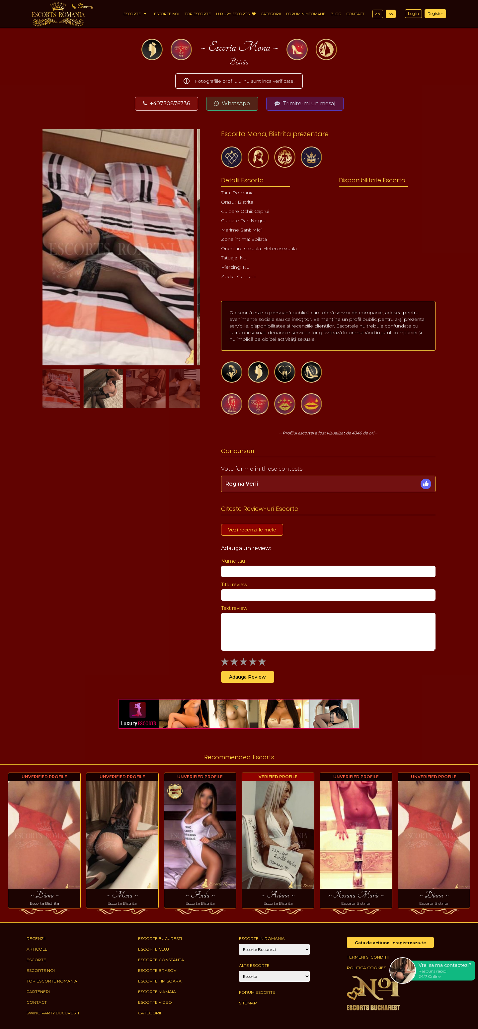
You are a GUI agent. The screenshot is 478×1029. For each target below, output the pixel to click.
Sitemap (248, 1002)
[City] (274, 949)
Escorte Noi (166, 14)
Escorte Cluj (153, 949)
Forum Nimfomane (305, 14)
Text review (234, 608)
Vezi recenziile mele (252, 530)
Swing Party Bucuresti (53, 1012)
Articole (37, 949)
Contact (355, 14)
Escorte (132, 14)
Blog (336, 14)
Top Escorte (198, 14)
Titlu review (234, 585)
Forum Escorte (257, 992)
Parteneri (38, 991)
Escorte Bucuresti (160, 938)
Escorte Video (155, 1002)
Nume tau (233, 561)
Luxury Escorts (236, 14)
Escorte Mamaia (157, 991)
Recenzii (36, 938)
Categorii (271, 14)
